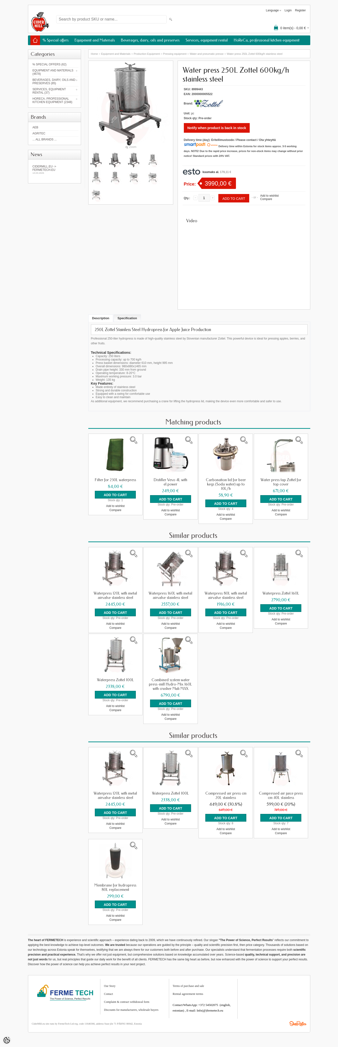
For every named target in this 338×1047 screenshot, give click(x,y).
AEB (35, 127)
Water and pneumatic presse (206, 53)
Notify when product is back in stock (216, 128)
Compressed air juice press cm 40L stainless (281, 795)
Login (287, 10)
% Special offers (55, 40)
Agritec (39, 133)
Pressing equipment (174, 53)
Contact (108, 994)
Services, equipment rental (207, 40)
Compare (266, 199)
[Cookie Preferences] (6, 1040)
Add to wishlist (269, 195)
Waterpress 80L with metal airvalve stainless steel (226, 595)
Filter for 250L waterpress (115, 480)
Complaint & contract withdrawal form (126, 1002)
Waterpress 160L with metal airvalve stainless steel (170, 595)
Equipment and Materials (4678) (53, 72)
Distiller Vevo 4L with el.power (170, 482)
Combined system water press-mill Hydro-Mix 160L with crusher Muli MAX (170, 684)
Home (94, 53)
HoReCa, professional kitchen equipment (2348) (52, 100)
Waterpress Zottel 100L (115, 680)
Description (101, 318)
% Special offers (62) (50, 64)
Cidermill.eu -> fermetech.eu (54, 169)
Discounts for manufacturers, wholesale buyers (131, 1010)
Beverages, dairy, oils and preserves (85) (54, 81)
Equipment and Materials (95, 40)
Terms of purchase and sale (188, 986)
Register (300, 10)
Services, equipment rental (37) (49, 91)
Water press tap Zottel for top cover (281, 482)
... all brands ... (45, 139)
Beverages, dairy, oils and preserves (150, 40)
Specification (127, 318)
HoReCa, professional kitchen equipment (266, 40)
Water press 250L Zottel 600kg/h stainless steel (255, 53)
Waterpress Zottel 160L (280, 593)
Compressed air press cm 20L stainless (225, 795)
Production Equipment (147, 53)
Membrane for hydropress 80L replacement (115, 887)
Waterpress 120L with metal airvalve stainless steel (115, 595)
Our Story (110, 986)
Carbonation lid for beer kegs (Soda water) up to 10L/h (226, 484)
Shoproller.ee (298, 1023)
